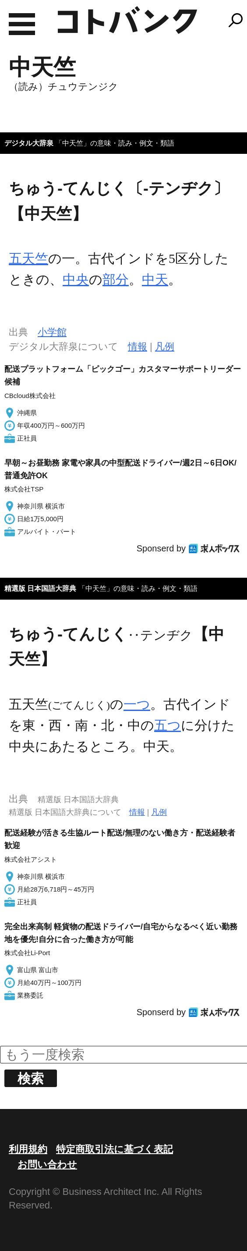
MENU (22, 24)
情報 (137, 346)
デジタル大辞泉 (28, 143)
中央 (76, 279)
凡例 (164, 346)
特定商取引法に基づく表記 (114, 1149)
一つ (137, 704)
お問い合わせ (47, 1164)
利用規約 (28, 1149)
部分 (115, 279)
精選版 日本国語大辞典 (40, 588)
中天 (155, 279)
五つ (167, 725)
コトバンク (127, 20)
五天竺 (28, 258)
